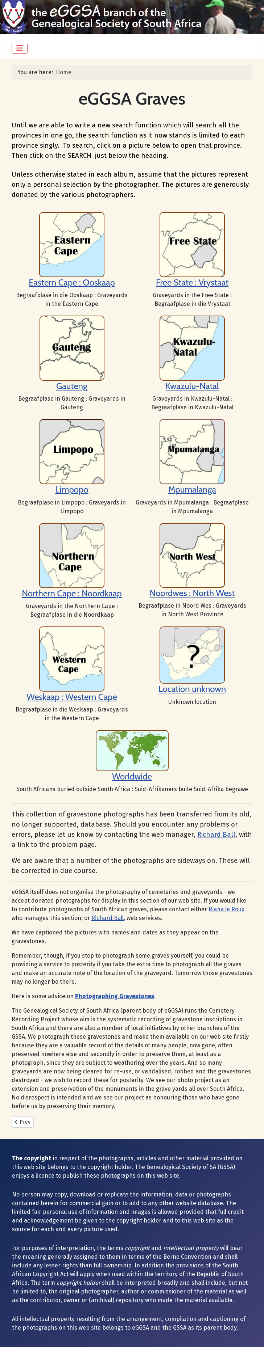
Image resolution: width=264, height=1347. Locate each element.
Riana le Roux (226, 909)
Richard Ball (216, 835)
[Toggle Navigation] (20, 48)
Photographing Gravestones (114, 996)
